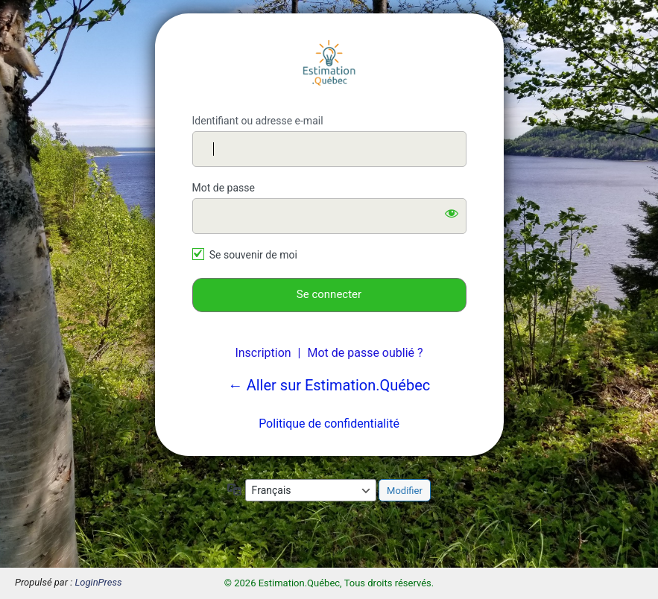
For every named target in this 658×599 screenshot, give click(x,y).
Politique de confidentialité (329, 423)
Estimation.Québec (329, 64)
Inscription (263, 353)
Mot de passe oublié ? (365, 353)
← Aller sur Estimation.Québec (329, 385)
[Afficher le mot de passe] (451, 213)
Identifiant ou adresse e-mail (257, 121)
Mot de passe (223, 188)
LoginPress (98, 582)
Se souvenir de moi (253, 255)
